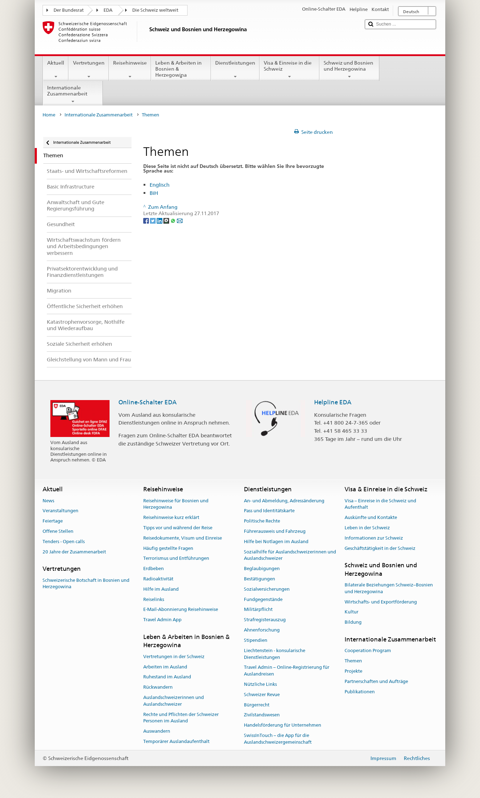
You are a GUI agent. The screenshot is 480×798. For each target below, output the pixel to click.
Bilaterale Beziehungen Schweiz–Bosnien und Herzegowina (389, 588)
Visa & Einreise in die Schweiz (289, 69)
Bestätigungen (259, 578)
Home (49, 114)
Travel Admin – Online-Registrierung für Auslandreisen (286, 671)
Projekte (353, 671)
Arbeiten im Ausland (165, 666)
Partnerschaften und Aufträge (376, 681)
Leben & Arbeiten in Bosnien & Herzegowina (181, 70)
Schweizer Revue (262, 694)
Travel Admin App (162, 620)
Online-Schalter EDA (147, 402)
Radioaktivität (158, 578)
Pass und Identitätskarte (269, 511)
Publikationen (360, 691)
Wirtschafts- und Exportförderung (381, 602)
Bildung (353, 622)
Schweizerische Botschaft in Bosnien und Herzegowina (86, 584)
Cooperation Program (368, 651)
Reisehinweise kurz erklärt (171, 517)
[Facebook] (146, 220)
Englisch (159, 184)
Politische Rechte (262, 521)
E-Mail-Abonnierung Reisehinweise (180, 609)
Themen (353, 660)
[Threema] (166, 220)
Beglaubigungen (262, 568)
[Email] (180, 220)
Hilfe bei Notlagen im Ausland (276, 541)
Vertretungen (88, 69)
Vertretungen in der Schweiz (174, 656)
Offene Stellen (58, 531)
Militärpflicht (258, 609)
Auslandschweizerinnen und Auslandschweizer (173, 701)
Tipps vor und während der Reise (177, 527)
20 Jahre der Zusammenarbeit (74, 551)
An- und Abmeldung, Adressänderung (284, 500)
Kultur (351, 612)
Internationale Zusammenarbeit (72, 94)
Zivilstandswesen (262, 715)
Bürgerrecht (256, 704)
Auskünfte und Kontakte (371, 517)
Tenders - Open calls (64, 541)
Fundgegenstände (263, 599)
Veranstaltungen (60, 511)
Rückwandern (158, 687)
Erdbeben (153, 568)
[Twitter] (153, 220)
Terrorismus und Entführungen (176, 558)
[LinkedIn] (160, 220)
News (48, 500)
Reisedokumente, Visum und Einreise (182, 538)
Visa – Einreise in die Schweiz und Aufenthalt (380, 504)
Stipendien (255, 640)
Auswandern (156, 731)
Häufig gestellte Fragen (168, 548)
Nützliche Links (260, 684)
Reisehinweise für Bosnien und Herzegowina (175, 504)
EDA (108, 10)
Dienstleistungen (235, 69)
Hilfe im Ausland (161, 589)
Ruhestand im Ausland (167, 677)
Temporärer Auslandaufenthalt (176, 741)
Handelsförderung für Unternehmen (282, 725)
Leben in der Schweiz (367, 527)
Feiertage (53, 521)
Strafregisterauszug (265, 620)
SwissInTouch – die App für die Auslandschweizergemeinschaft (278, 739)
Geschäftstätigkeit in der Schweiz (380, 548)
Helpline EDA (332, 402)
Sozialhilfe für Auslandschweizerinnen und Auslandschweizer (290, 555)
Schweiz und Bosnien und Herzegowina (349, 69)
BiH (154, 193)
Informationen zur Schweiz (374, 538)
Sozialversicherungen (267, 589)
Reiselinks (153, 599)
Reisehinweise (130, 69)
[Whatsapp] (173, 220)
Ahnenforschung (262, 630)
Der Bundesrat (69, 10)
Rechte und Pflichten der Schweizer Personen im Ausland (181, 718)
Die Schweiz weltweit (155, 10)
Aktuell (55, 69)
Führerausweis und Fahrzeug (275, 531)
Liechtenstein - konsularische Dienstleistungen (274, 654)
